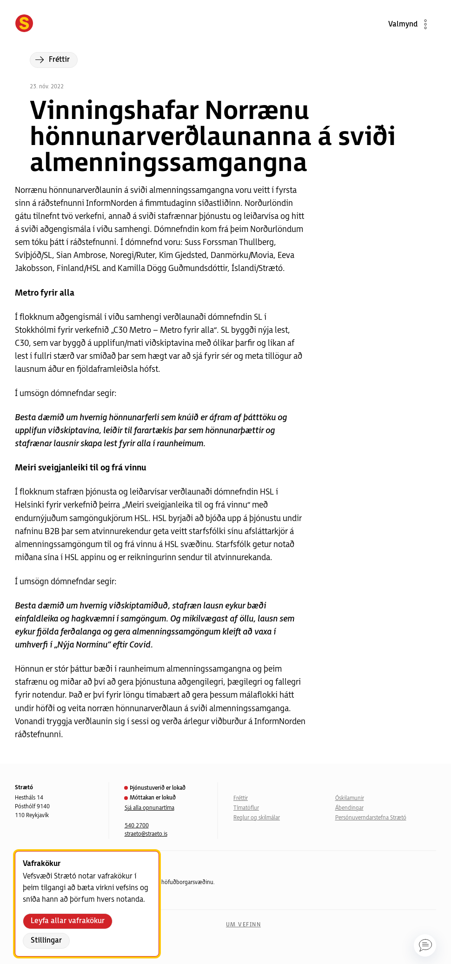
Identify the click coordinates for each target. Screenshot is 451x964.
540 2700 (137, 825)
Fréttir (240, 798)
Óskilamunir (349, 798)
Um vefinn (243, 924)
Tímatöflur (246, 808)
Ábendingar (349, 808)
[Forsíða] (24, 24)
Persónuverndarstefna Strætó (370, 817)
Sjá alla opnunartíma (149, 808)
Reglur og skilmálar (256, 817)
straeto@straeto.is (146, 834)
